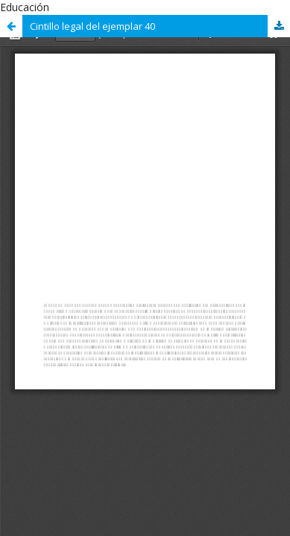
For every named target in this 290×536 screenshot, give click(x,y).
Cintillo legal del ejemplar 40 (92, 26)
